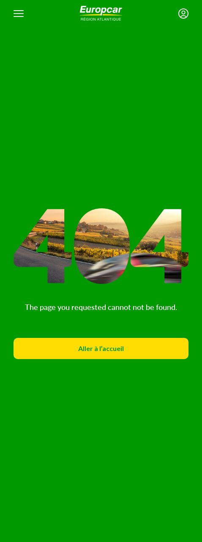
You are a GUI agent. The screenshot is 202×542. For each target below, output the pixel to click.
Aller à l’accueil (101, 348)
